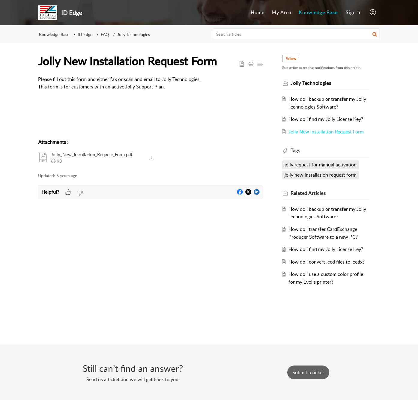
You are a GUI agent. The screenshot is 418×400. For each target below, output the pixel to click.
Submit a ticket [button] (308, 372)
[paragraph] (150, 83)
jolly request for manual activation (321, 164)
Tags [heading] (295, 150)
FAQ (105, 34)
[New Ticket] (308, 372)
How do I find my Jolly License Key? (325, 119)
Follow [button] (290, 58)
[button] (373, 12)
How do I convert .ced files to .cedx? (326, 261)
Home (257, 12)
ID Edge (85, 34)
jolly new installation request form (321, 175)
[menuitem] (258, 12)
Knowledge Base (318, 12)
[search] (296, 34)
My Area (281, 12)
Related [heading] (308, 193)
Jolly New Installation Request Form (326, 131)
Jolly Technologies (133, 34)
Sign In (354, 12)
